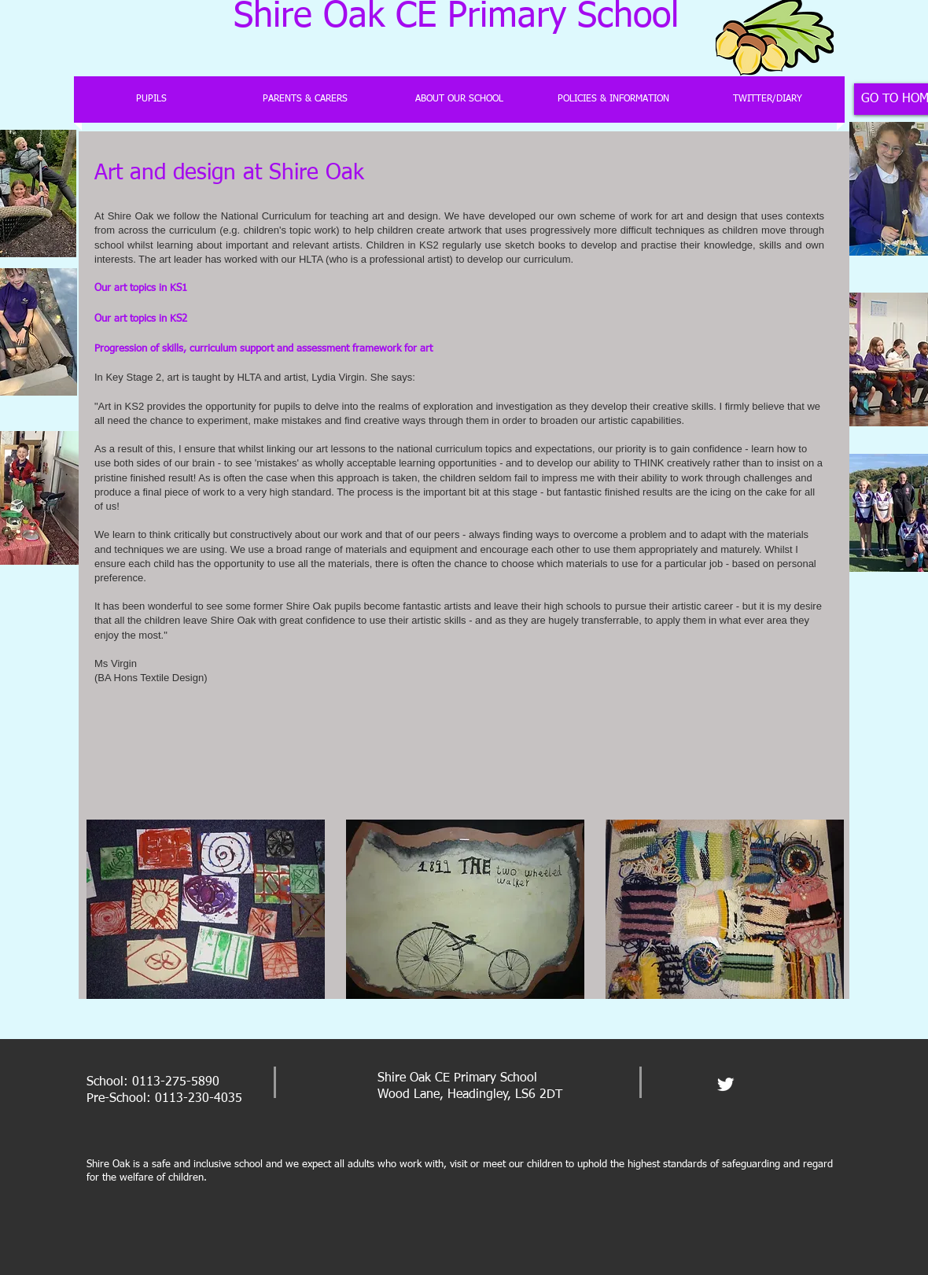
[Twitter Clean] (725, 1084)
